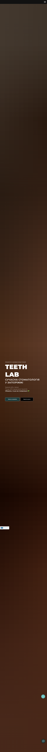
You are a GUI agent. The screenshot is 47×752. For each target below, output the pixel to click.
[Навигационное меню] (45, 2)
